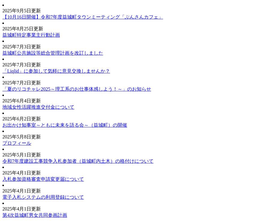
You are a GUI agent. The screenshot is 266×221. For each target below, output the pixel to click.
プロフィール (16, 143)
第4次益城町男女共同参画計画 (34, 215)
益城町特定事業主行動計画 (31, 35)
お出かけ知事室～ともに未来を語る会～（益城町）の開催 (64, 125)
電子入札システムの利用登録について (43, 197)
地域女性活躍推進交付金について (38, 107)
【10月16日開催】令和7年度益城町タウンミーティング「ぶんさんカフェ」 (82, 17)
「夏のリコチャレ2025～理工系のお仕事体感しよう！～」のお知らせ (76, 89)
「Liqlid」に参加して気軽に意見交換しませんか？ (56, 71)
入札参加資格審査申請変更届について (43, 179)
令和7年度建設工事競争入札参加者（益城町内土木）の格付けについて (78, 161)
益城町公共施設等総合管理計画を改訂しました (52, 53)
